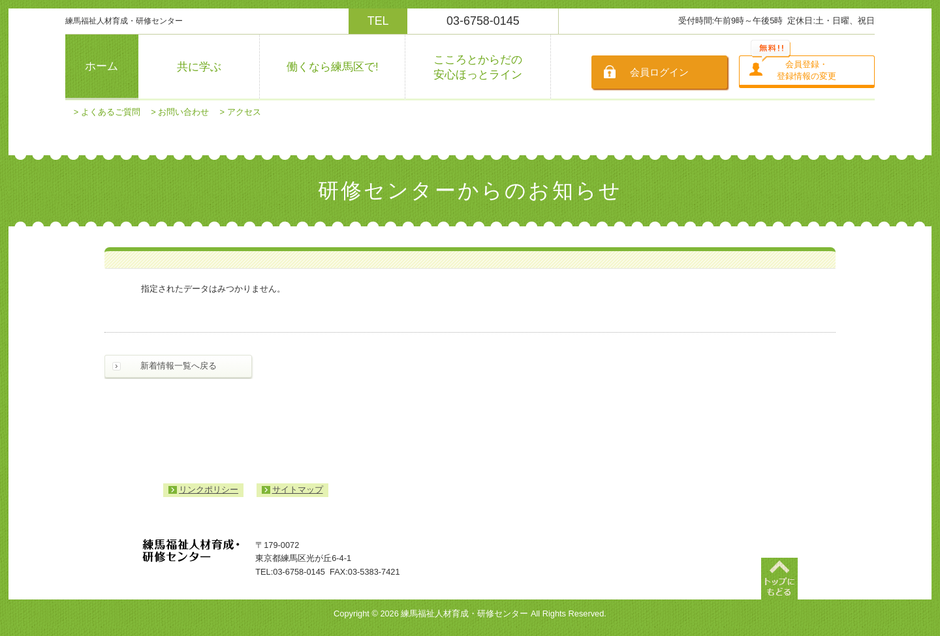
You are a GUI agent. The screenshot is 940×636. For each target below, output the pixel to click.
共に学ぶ (199, 67)
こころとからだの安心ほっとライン (477, 67)
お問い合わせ (183, 112)
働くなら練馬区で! (333, 67)
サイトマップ (297, 489)
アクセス (244, 112)
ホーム (101, 66)
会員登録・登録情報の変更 (806, 70)
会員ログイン (659, 72)
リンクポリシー (208, 489)
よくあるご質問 (110, 112)
